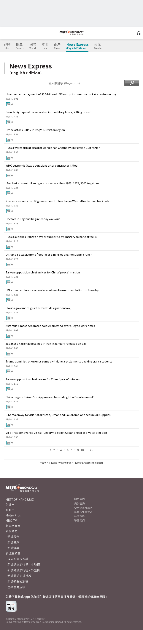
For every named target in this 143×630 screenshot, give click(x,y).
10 (82, 450)
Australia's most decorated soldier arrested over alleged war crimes (50, 326)
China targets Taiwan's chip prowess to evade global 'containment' (50, 397)
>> (91, 450)
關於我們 (79, 499)
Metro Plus (13, 515)
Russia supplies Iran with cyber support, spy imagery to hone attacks (51, 237)
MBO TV (11, 520)
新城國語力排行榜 (19, 575)
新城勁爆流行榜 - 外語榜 (23, 570)
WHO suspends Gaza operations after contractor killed (41, 165)
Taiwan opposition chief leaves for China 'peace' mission (43, 379)
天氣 (98, 46)
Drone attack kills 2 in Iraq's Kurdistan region (35, 130)
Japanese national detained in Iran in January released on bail (46, 343)
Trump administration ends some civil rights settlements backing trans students (59, 361)
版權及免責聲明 (83, 512)
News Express (77, 46)
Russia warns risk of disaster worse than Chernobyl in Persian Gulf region (53, 148)
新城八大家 (13, 526)
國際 (32, 46)
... (87, 450)
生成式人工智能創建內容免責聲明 (56, 462)
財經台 (10, 504)
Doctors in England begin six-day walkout (33, 219)
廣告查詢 (79, 503)
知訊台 (10, 510)
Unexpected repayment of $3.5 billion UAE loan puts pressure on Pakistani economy (61, 94)
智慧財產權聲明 (82, 462)
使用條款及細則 (83, 507)
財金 (20, 46)
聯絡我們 (79, 520)
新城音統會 (13, 553)
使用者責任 (97, 462)
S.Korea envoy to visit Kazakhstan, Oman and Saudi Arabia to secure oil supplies (58, 415)
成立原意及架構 (17, 559)
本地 (45, 46)
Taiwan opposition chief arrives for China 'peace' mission (43, 272)
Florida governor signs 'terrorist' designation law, (38, 308)
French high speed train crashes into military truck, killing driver (48, 112)
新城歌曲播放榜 (17, 581)
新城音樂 (13, 542)
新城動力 (12, 531)
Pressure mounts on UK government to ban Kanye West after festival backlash (57, 201)
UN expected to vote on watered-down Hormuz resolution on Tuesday (52, 290)
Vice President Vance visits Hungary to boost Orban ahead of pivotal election (56, 432)
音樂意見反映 (16, 587)
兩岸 (57, 46)
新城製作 (13, 536)
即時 (7, 46)
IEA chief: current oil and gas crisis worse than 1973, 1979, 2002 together (52, 183)
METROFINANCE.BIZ (20, 499)
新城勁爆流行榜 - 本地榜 (23, 564)
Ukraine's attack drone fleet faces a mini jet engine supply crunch (49, 254)
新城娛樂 (13, 548)
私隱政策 (79, 516)
